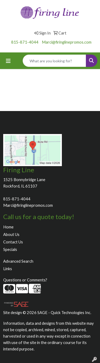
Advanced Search (18, 261)
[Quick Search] (54, 61)
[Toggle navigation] (8, 61)
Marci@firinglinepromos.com (66, 42)
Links (7, 268)
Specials (10, 249)
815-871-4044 (24, 42)
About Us (11, 234)
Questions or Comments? (25, 280)
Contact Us (13, 242)
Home (8, 227)
